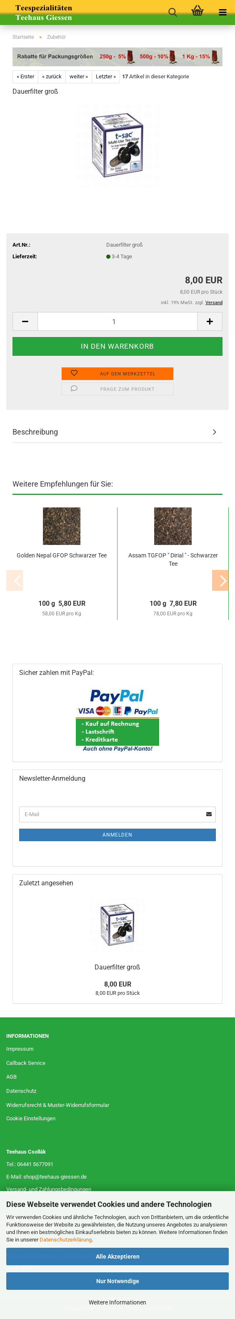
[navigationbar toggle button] (222, 12)
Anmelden (117, 835)
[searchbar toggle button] (172, 12)
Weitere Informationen (117, 1302)
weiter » (79, 76)
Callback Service (25, 1063)
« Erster (25, 76)
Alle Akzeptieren (118, 1256)
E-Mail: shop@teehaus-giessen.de (46, 1177)
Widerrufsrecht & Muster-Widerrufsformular (57, 1105)
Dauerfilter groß (117, 967)
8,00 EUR (117, 984)
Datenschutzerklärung (66, 1240)
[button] (25, 321)
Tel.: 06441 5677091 (29, 1164)
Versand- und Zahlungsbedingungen (48, 1189)
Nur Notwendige (117, 1281)
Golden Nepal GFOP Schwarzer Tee (62, 555)
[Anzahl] (118, 321)
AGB (11, 1077)
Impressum (19, 1049)
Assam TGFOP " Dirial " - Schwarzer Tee (173, 559)
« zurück (52, 76)
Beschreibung (35, 431)
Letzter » (106, 76)
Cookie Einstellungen (30, 1118)
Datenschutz (21, 1091)
